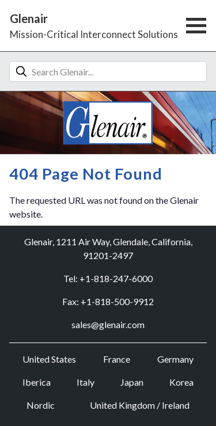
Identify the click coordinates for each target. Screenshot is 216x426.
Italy (85, 381)
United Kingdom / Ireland (140, 405)
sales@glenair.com (108, 324)
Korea (181, 381)
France (116, 358)
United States (49, 358)
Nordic (40, 405)
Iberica (36, 381)
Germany (175, 358)
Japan (131, 381)
